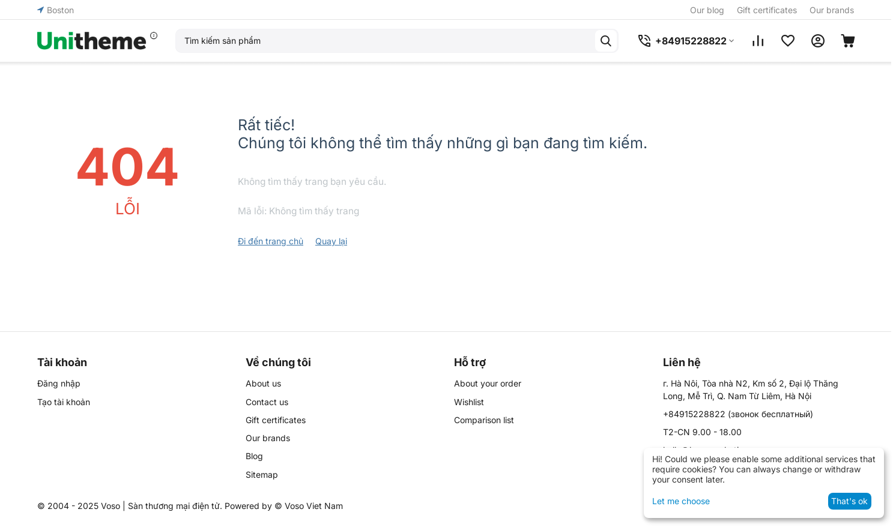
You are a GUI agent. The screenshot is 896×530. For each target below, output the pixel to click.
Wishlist (469, 402)
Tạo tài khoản (63, 402)
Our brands (832, 10)
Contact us (267, 402)
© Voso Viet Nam (308, 506)
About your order (487, 383)
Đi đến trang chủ (270, 241)
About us (263, 383)
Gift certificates (767, 10)
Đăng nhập (58, 383)
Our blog (707, 10)
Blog (254, 456)
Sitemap (262, 474)
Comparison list (484, 420)
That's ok (849, 501)
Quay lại (331, 241)
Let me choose (681, 501)
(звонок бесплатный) (738, 414)
